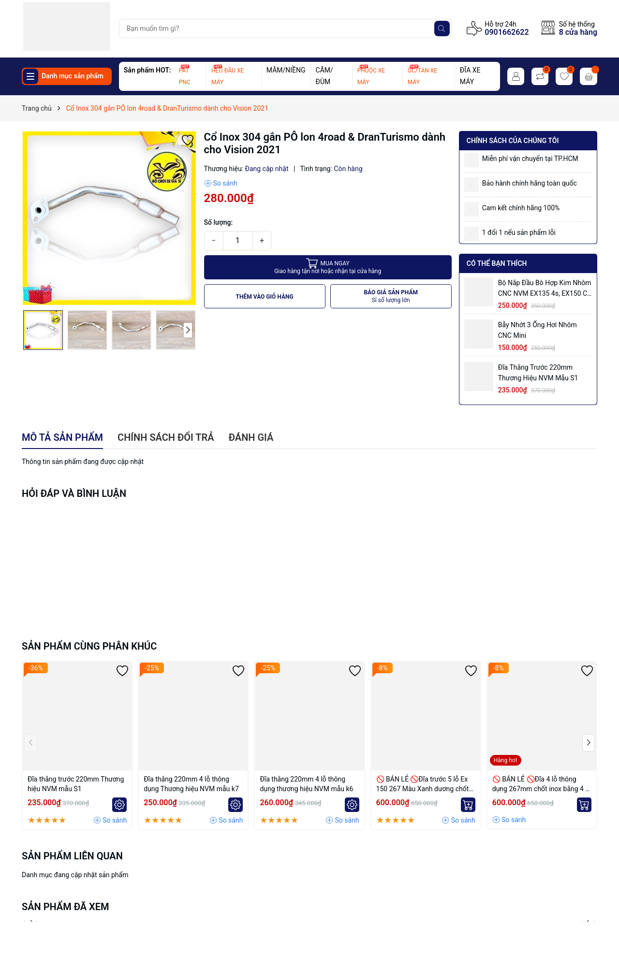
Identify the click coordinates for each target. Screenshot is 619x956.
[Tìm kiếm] (442, 28)
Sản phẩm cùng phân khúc (89, 646)
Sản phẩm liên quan (72, 856)
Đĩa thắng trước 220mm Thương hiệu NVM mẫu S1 (538, 372)
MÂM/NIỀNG (286, 70)
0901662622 (507, 32)
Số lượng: (218, 222)
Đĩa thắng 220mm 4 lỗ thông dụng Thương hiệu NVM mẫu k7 (191, 784)
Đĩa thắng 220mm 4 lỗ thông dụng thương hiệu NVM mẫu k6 (306, 784)
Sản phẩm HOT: (147, 70)
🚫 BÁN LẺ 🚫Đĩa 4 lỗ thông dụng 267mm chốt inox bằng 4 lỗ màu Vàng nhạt (541, 784)
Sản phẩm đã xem (65, 907)
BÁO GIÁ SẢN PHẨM (391, 296)
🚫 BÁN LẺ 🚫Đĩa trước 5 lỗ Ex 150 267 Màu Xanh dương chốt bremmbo (422, 784)
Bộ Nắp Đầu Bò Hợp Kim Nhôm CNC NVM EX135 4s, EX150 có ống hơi (544, 289)
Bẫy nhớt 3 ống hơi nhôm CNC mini (537, 330)
